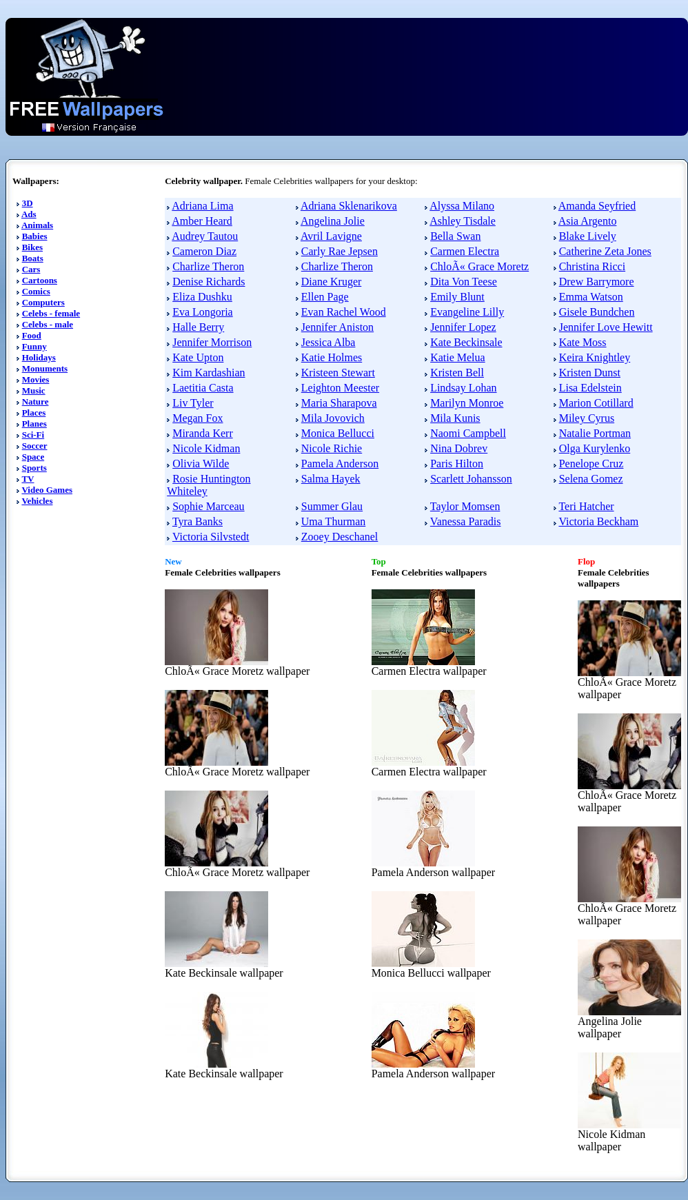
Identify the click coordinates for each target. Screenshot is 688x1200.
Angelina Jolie (333, 221)
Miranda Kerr (202, 433)
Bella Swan (455, 236)
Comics (36, 291)
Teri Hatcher (586, 506)
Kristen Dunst (589, 372)
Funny (34, 346)
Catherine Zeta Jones (605, 251)
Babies (35, 236)
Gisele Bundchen (597, 312)
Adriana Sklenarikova (349, 206)
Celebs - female (51, 313)
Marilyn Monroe (466, 403)
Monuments (45, 368)
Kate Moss (583, 342)
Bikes (32, 247)
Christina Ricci (592, 266)
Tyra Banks (197, 521)
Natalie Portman (595, 433)
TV (27, 479)
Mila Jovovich (333, 418)
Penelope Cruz (591, 463)
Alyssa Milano (461, 206)
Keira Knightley (595, 357)
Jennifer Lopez (463, 327)
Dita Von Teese (463, 281)
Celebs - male (47, 324)
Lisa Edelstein (590, 388)
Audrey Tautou (205, 236)
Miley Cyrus (586, 418)
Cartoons (39, 280)
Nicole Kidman (206, 448)
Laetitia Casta (202, 388)
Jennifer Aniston (337, 327)
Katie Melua (457, 357)
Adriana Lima (202, 206)
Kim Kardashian (208, 372)
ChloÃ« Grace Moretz (479, 266)
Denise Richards (208, 281)
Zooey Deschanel (339, 536)
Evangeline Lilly (467, 312)
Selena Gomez (591, 479)
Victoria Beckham (598, 521)
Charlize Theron (208, 266)
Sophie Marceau (208, 506)
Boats (32, 258)
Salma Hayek (331, 479)
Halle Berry (198, 327)
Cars (31, 269)
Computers (43, 302)
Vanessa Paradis (465, 521)
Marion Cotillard (596, 403)
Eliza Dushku (202, 297)
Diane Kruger (331, 281)
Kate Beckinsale (466, 342)
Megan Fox (197, 418)
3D (27, 203)
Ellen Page (325, 297)
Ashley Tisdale (462, 221)
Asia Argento (587, 221)
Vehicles (36, 501)
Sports (34, 467)
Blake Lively (587, 236)
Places (34, 412)
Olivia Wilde (200, 463)
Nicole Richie (331, 448)
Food (31, 335)
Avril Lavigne (331, 236)
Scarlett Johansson (471, 479)
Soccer (35, 445)
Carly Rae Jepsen (339, 251)
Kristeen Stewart (338, 372)
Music (33, 390)
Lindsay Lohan (463, 388)
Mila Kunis (455, 418)
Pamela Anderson (339, 463)
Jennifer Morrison (212, 342)
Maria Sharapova (339, 403)
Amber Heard (202, 221)
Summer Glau (332, 506)
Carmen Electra (464, 251)
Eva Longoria (202, 312)
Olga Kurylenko (595, 448)
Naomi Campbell (468, 433)
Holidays (39, 357)
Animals (37, 225)
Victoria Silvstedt (210, 536)
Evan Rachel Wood (343, 312)
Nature (35, 401)
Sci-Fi (33, 434)
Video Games (46, 490)
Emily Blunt (457, 297)
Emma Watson (591, 297)
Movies (36, 379)
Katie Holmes (331, 357)
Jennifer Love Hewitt (606, 327)
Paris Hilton (456, 463)
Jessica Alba (328, 342)
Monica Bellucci (337, 433)
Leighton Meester (340, 388)
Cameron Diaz (204, 251)
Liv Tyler (192, 403)
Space (33, 456)
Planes (34, 423)
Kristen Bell (457, 372)
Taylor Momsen (465, 506)
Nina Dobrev (458, 448)
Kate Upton (197, 357)
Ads (29, 214)
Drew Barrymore (596, 281)
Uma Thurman (333, 521)
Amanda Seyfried (597, 206)
